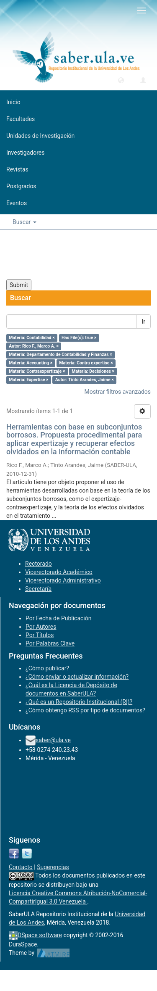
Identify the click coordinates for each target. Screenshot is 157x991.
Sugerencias (53, 867)
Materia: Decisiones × (93, 371)
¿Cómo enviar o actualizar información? (77, 676)
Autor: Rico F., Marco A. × (34, 346)
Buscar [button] (24, 222)
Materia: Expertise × (28, 379)
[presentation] (70, 254)
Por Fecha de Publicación (59, 618)
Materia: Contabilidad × (32, 337)
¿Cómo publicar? (47, 668)
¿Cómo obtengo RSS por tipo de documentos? (85, 710)
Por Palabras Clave (50, 643)
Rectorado (38, 563)
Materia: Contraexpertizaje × (37, 371)
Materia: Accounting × (30, 363)
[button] (121, 80)
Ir (143, 321)
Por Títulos (40, 635)
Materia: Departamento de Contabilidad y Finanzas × (60, 354)
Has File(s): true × (79, 337)
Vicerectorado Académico (59, 572)
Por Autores (41, 626)
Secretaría (38, 588)
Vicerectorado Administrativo (63, 580)
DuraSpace (23, 944)
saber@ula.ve (53, 740)
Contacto (21, 867)
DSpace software (40, 935)
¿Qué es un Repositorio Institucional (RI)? (79, 701)
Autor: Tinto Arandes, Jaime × (84, 379)
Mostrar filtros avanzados (117, 391)
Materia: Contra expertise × (86, 363)
